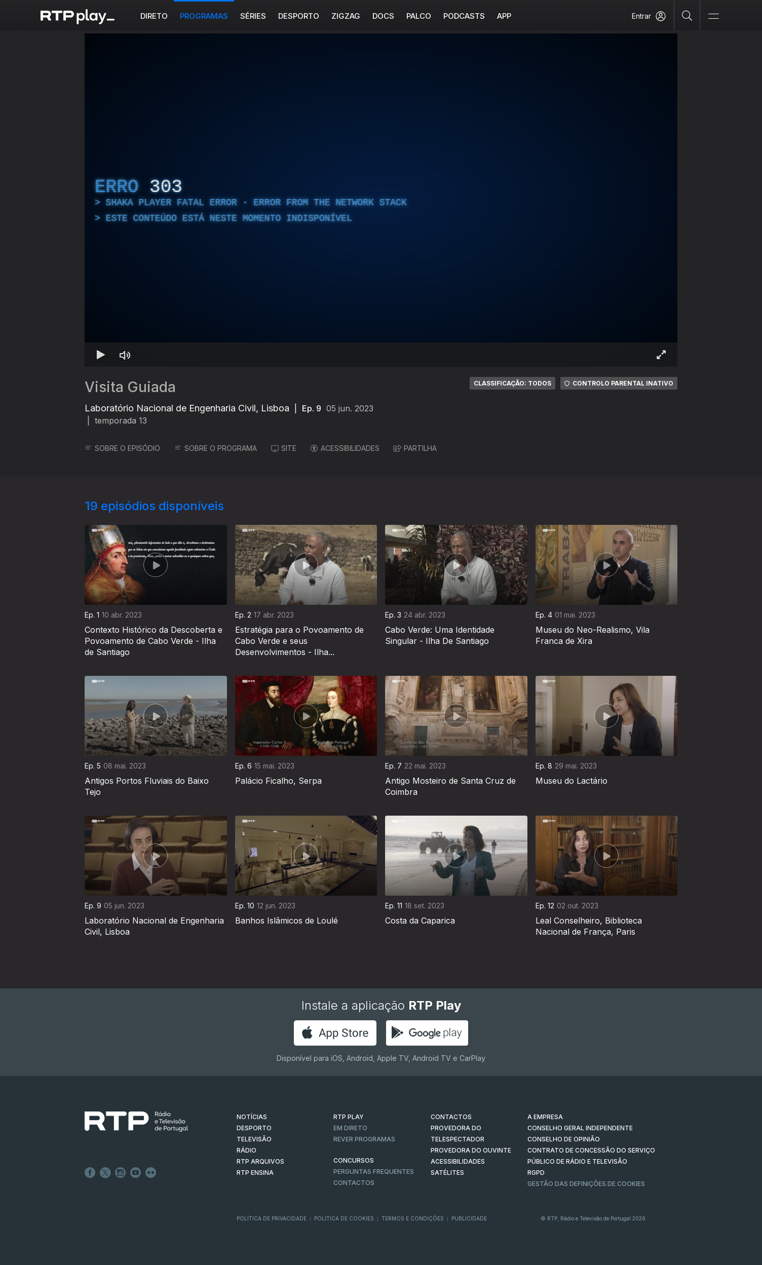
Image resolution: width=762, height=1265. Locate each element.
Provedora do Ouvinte (471, 1150)
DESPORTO (254, 1128)
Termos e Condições (413, 1218)
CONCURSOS (353, 1160)
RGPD (536, 1172)
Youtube (135, 1172)
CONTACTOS (451, 1117)
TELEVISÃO (254, 1139)
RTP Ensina (255, 1172)
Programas (204, 16)
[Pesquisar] (687, 15)
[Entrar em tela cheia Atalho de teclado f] (661, 354)
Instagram (120, 1172)
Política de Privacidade (272, 1218)
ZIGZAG (345, 16)
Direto (154, 16)
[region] (381, 200)
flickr (151, 1172)
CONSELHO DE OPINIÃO (563, 1139)
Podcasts (464, 16)
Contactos (353, 1182)
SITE (283, 448)
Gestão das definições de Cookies (586, 1183)
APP (504, 16)
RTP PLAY (348, 1117)
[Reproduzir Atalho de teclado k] (101, 354)
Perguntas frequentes (373, 1171)
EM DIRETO (350, 1128)
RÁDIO (246, 1150)
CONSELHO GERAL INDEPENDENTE (580, 1128)
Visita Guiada (130, 387)
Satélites (447, 1172)
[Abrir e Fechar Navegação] (713, 16)
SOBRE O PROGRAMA (215, 448)
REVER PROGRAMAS (364, 1139)
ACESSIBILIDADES (345, 448)
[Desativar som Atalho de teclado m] (125, 354)
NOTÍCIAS (252, 1117)
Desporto (298, 16)
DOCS (383, 16)
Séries (253, 16)
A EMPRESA (545, 1117)
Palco (418, 16)
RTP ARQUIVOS (260, 1161)
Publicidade (469, 1218)
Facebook (90, 1172)
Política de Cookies (344, 1218)
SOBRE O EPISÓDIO (122, 448)
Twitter (105, 1172)
